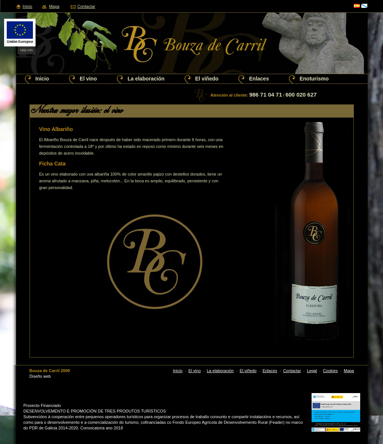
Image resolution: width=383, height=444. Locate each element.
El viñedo (206, 79)
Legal (312, 370)
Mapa (54, 6)
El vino (88, 79)
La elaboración (146, 79)
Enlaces (259, 79)
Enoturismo (314, 79)
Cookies (330, 370)
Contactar (86, 6)
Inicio (28, 6)
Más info (26, 50)
